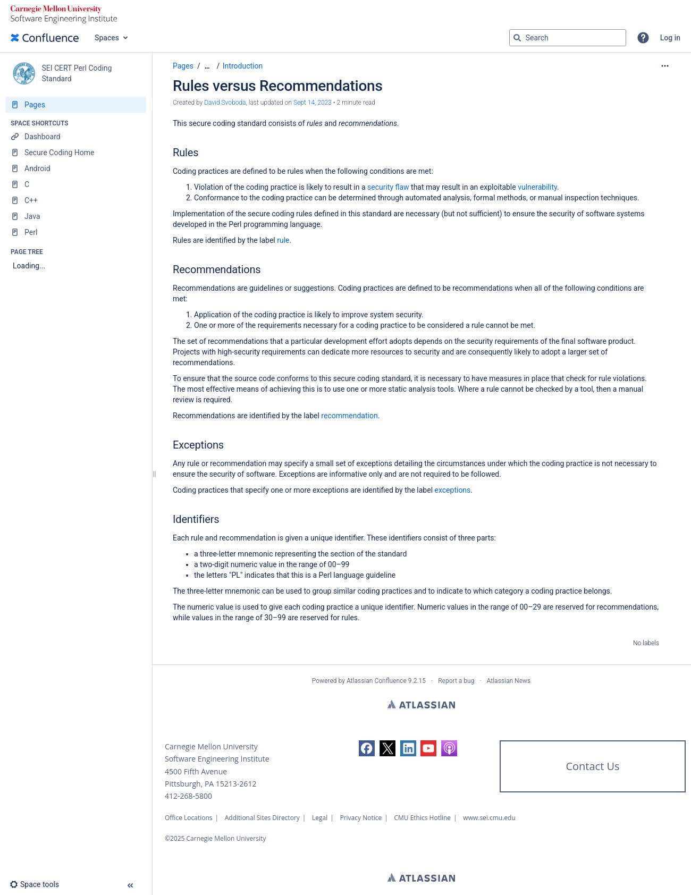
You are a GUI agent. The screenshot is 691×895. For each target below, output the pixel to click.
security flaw (388, 187)
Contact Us (592, 766)
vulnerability (537, 187)
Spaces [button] (107, 37)
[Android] (75, 168)
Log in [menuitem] (670, 37)
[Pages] (75, 105)
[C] (75, 184)
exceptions (453, 490)
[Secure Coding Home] (75, 153)
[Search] (517, 37)
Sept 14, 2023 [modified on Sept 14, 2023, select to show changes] (312, 102)
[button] (643, 37)
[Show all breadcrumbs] (207, 66)
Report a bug (456, 681)
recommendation (349, 415)
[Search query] (567, 37)
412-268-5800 (188, 796)
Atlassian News (509, 681)
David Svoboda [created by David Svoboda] (225, 102)
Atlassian (421, 704)
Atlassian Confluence (377, 681)
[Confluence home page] (44, 37)
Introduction (243, 66)
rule (283, 240)
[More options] (665, 66)
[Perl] (75, 232)
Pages (183, 66)
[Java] (75, 216)
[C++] (75, 200)
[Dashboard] (75, 137)
